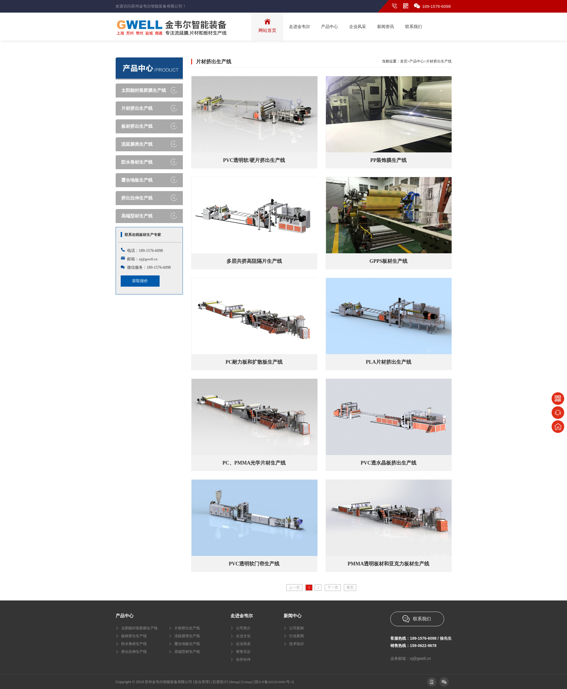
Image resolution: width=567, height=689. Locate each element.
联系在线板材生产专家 (143, 235)
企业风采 (243, 644)
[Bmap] (235, 682)
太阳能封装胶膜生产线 (143, 90)
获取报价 (140, 281)
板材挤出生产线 (137, 126)
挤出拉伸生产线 (137, 198)
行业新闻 (296, 636)
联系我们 (422, 618)
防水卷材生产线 (137, 162)
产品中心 (416, 61)
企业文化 (243, 636)
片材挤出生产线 (137, 108)
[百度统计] (219, 682)
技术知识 (296, 644)
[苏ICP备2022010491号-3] (274, 682)
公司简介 (243, 628)
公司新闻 (296, 628)
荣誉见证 (243, 651)
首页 (403, 61)
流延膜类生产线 (137, 144)
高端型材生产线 (137, 216)
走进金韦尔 (241, 615)
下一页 (332, 587)
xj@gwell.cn (148, 259)
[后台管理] (201, 682)
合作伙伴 (243, 659)
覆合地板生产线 (137, 180)
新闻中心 (293, 615)
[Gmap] (247, 682)
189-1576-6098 (436, 6)
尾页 (350, 587)
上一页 (294, 587)
